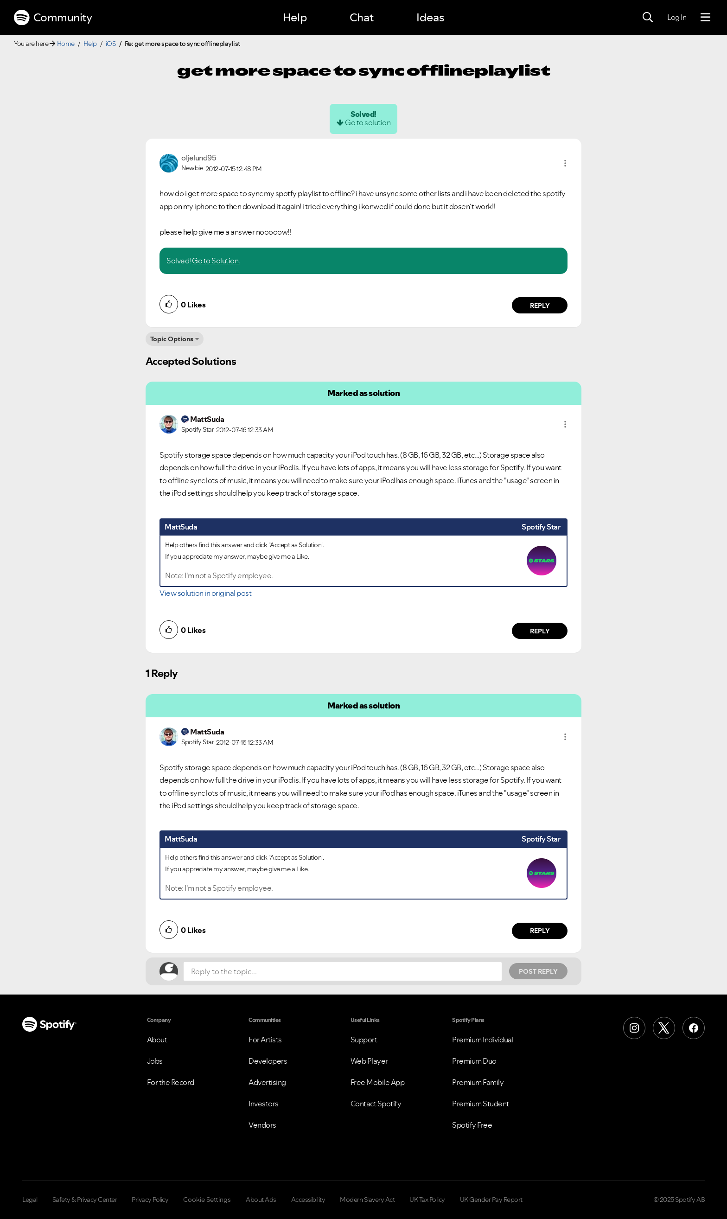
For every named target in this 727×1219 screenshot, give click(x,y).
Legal (30, 1199)
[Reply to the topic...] (343, 971)
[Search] (648, 18)
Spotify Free (472, 1125)
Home (66, 43)
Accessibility (308, 1199)
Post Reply (538, 971)
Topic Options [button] (171, 339)
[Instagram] (634, 1028)
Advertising (267, 1082)
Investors (264, 1103)
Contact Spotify (376, 1103)
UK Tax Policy (427, 1199)
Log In (676, 17)
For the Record (170, 1082)
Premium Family (478, 1082)
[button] (565, 163)
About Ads (261, 1199)
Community (53, 18)
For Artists (265, 1039)
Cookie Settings (207, 1199)
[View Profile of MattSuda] (207, 419)
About (157, 1039)
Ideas (430, 17)
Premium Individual (482, 1039)
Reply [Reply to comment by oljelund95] (540, 305)
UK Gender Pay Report (491, 1199)
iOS (111, 43)
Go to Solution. (216, 260)
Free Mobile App (378, 1082)
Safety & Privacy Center (84, 1199)
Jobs (155, 1061)
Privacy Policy (150, 1199)
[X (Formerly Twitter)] (664, 1028)
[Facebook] (693, 1028)
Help (295, 17)
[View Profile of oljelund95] (198, 158)
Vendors (262, 1125)
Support (364, 1039)
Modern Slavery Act (367, 1199)
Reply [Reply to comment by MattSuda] (540, 631)
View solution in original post (205, 593)
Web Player (369, 1061)
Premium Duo (474, 1061)
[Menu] (705, 17)
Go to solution (367, 122)
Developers (268, 1061)
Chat (362, 17)
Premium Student (480, 1103)
